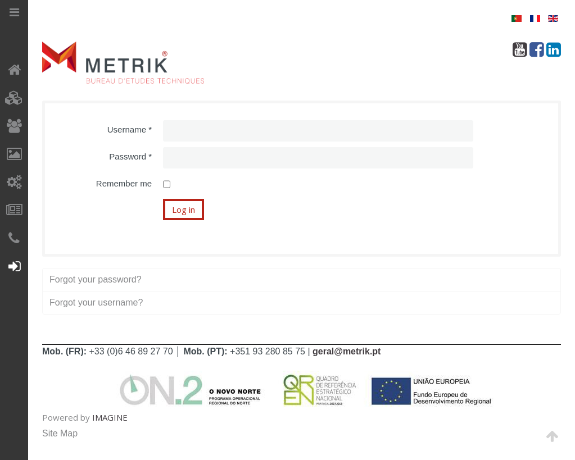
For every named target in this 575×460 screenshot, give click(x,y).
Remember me (124, 183)
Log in (183, 209)
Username (129, 129)
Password (130, 156)
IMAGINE (110, 417)
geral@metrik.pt (347, 351)
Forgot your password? (95, 279)
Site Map (60, 433)
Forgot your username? (96, 302)
